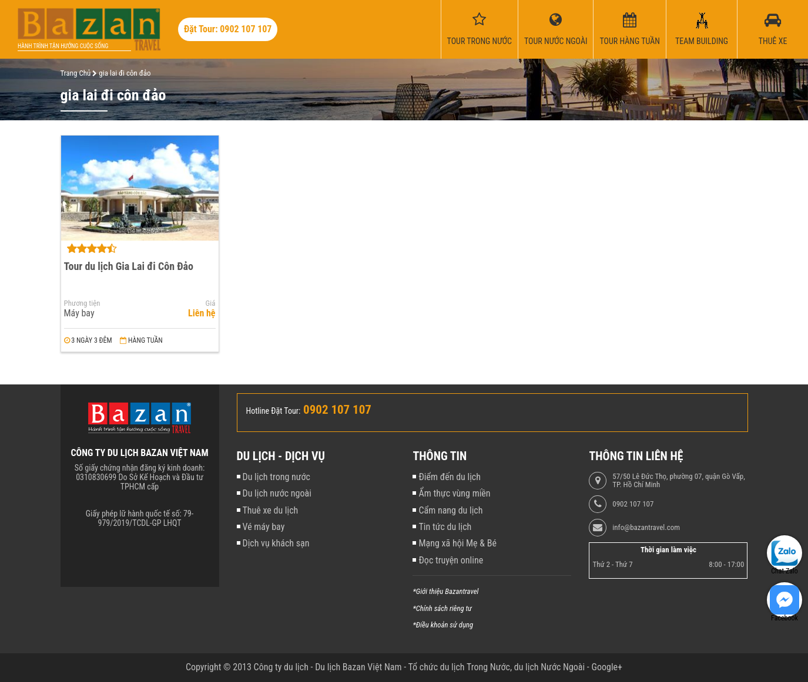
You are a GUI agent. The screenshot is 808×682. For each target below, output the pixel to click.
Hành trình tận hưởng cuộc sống (63, 46)
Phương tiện (82, 303)
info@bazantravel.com (646, 528)
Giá (211, 303)
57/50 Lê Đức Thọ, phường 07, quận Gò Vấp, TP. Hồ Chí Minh (678, 480)
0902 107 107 (632, 504)
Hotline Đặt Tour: (273, 411)
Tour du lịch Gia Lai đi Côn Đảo (129, 266)
